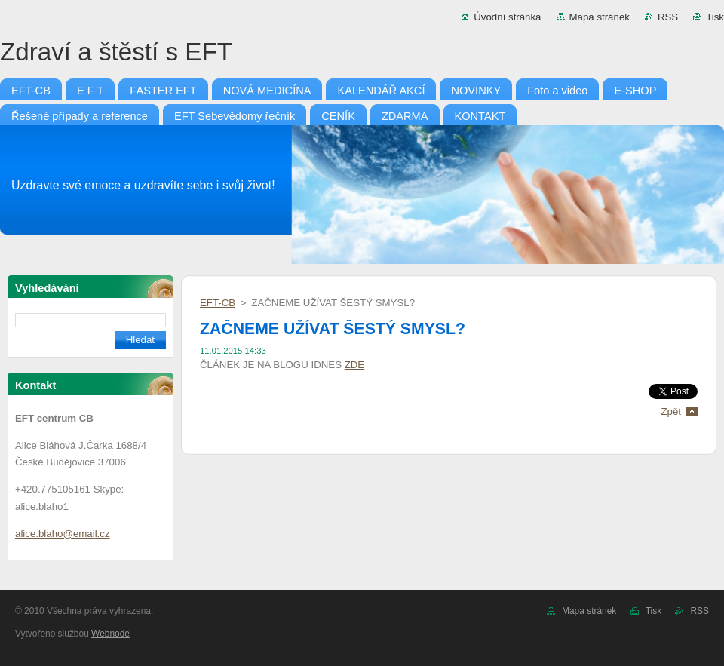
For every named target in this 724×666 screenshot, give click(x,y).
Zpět (671, 411)
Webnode (110, 633)
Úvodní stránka (507, 17)
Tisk (715, 17)
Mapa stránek (599, 17)
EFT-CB (217, 302)
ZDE (355, 364)
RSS (668, 17)
